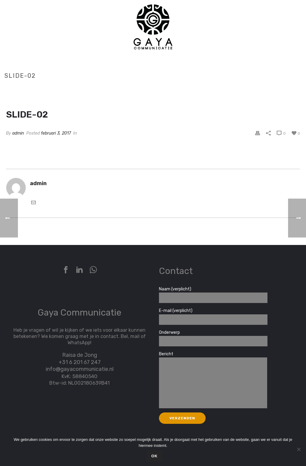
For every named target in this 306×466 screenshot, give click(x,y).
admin (18, 133)
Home (269, 88)
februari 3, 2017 (56, 133)
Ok (154, 456)
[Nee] (299, 449)
